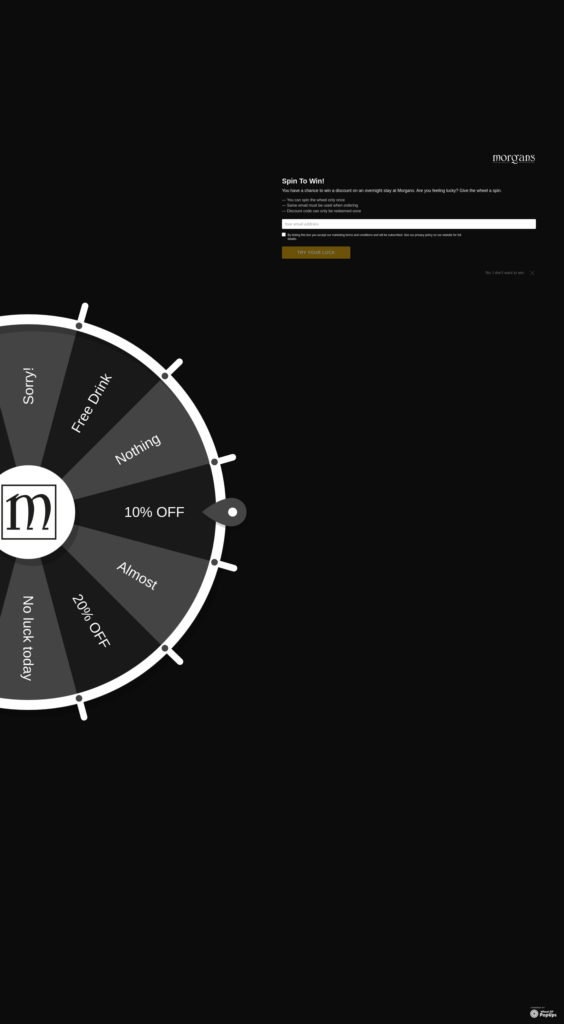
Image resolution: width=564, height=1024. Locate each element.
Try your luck (316, 252)
